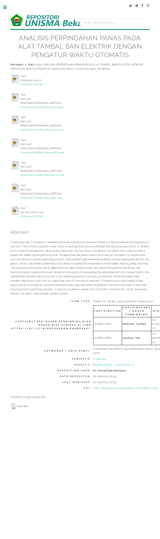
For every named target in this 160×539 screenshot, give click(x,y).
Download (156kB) (31, 216)
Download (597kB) (31, 84)
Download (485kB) (32, 152)
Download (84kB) (31, 197)
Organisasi (99, 358)
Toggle (7, 7)
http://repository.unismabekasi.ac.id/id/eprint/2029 (125, 388)
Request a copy (53, 107)
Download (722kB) (31, 129)
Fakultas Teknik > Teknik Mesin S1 (114, 364)
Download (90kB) (31, 107)
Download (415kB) (31, 174)
